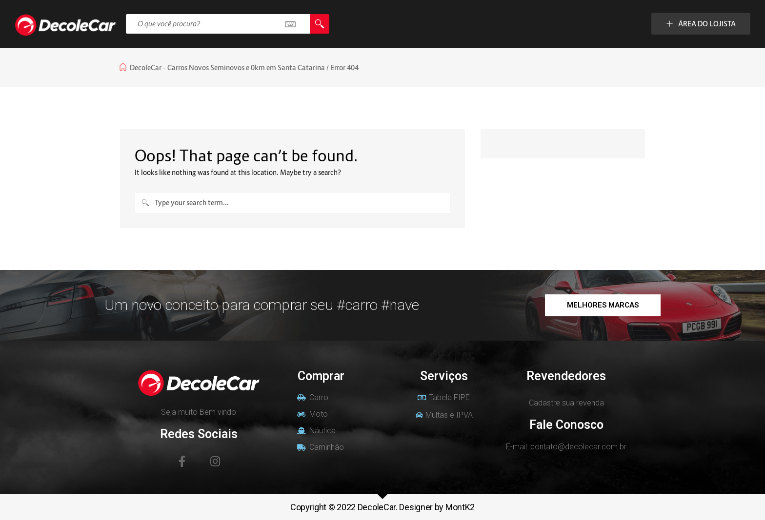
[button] (603, 305)
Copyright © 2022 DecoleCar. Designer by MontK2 (382, 507)
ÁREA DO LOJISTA (701, 23)
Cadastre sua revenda (566, 402)
